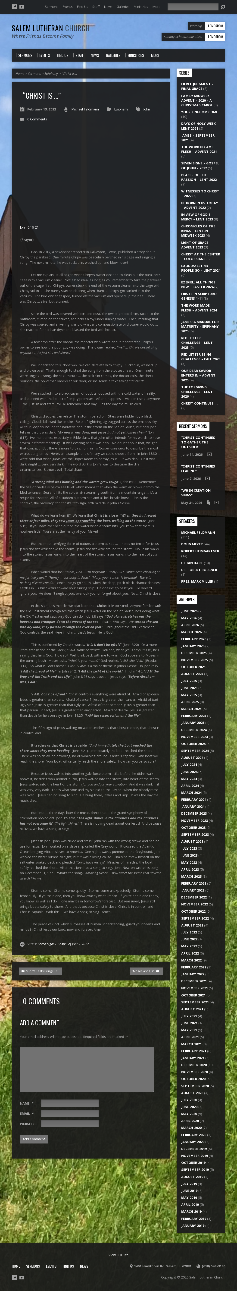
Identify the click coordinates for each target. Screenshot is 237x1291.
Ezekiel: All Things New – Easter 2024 (198, 284)
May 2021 (189, 1030)
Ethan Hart (192, 563)
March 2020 (191, 1127)
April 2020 (190, 1120)
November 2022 (194, 904)
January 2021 (192, 1058)
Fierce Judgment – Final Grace (197, 86)
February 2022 (193, 967)
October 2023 (193, 827)
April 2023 (190, 869)
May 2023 (189, 862)
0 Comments (37, 119)
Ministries (141, 6)
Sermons (51, 6)
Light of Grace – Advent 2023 (196, 244)
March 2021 (191, 1044)
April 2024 (190, 785)
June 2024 (189, 772)
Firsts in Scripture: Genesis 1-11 (199, 296)
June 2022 (189, 939)
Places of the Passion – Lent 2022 (199, 177)
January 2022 (192, 974)
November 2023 (194, 820)
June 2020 (189, 1107)
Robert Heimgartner (200, 551)
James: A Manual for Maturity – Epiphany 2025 (200, 326)
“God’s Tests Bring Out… (40, 971)
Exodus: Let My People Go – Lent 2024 (200, 268)
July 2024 (189, 764)
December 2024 (194, 730)
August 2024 (192, 757)
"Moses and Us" (146, 971)
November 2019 (194, 1155)
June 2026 (189, 611)
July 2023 (189, 848)
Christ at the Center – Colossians (200, 256)
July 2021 (189, 1016)
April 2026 (190, 625)
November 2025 (194, 660)
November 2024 (194, 737)
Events (67, 6)
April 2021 (190, 1037)
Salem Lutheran (51, 27)
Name (27, 1103)
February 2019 (193, 1218)
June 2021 (189, 1023)
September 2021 (195, 1002)
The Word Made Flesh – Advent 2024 (199, 307)
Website (27, 1123)
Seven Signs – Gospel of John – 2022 (200, 165)
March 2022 (191, 960)
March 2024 (191, 792)
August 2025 (192, 674)
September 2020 (195, 1086)
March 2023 (191, 876)
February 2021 (193, 1051)
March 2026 (191, 632)
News (108, 6)
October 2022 (193, 911)
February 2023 (193, 883)
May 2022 (189, 946)
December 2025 (194, 653)
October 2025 (193, 667)
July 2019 (189, 1183)
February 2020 (193, 1135)
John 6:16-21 (29, 227)
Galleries (123, 6)
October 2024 (193, 743)
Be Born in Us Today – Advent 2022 (199, 205)
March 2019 (191, 1211)
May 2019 (189, 1197)
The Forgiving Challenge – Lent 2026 (197, 392)
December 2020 (194, 1065)
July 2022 (189, 932)
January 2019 (192, 1225)
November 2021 (194, 988)
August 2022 (192, 925)
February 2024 (193, 799)
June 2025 (189, 688)
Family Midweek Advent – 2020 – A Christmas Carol (197, 100)
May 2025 (189, 695)
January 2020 (192, 1142)
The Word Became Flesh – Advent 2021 (199, 149)
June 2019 (189, 1190)
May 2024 (189, 778)
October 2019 (193, 1162)
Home (20, 73)
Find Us (82, 6)
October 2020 (193, 1079)
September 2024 (195, 750)
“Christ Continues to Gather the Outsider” (198, 442)
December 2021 (194, 981)
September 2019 (195, 1169)
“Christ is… (69, 73)
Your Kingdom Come (199, 112)
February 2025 (193, 715)
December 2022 (194, 897)
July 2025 (189, 680)
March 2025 (191, 709)
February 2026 (193, 639)
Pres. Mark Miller (197, 581)
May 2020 (189, 1114)
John (146, 109)
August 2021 (192, 1009)
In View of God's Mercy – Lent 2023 (197, 216)
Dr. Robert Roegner (199, 570)
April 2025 (190, 702)
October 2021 (193, 995)
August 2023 (192, 841)
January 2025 (192, 722)
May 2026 (189, 618)
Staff (96, 6)
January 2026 (192, 646)
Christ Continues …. (199, 403)
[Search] (193, 6)
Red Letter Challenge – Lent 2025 (197, 342)
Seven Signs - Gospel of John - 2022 (63, 944)
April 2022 (190, 953)
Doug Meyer (192, 544)
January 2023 (192, 890)
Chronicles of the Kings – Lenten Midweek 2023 (198, 231)
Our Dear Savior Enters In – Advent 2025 (198, 375)
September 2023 (195, 834)
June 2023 (189, 855)
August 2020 (192, 1093)
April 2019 (190, 1204)
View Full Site (118, 1255)
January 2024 (192, 806)
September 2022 (195, 918)
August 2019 (192, 1177)
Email (27, 1113)
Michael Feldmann (85, 109)
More (156, 6)
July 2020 (189, 1100)
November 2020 (194, 1072)
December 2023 (194, 813)
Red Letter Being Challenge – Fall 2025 (200, 356)
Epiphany (51, 73)
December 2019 (194, 1149)
